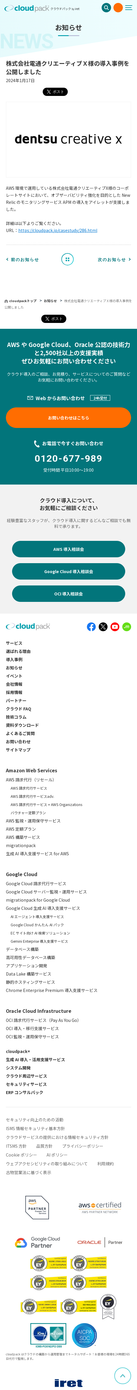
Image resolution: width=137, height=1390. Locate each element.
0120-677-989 (69, 458)
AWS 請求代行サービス (29, 787)
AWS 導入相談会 (68, 549)
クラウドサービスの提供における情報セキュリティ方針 (57, 1137)
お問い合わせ (118, 7)
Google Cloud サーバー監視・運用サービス (46, 892)
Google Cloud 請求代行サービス (36, 883)
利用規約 (105, 1163)
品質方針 (44, 1146)
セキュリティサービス (26, 1084)
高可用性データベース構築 (30, 957)
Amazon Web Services (31, 770)
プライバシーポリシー (82, 1146)
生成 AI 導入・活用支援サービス (35, 1059)
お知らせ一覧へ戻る (69, 259)
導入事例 (14, 659)
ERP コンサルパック (24, 1092)
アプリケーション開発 (26, 966)
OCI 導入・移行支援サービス (32, 1028)
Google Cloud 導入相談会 (68, 571)
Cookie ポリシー (21, 1155)
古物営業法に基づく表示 (28, 1172)
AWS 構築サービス (23, 837)
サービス (14, 643)
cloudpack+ (18, 1051)
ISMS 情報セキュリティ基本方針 (35, 1128)
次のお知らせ (112, 259)
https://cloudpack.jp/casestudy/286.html (57, 230)
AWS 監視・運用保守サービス (33, 821)
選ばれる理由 (18, 651)
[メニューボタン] (131, 7)
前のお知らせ (25, 259)
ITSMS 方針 (16, 1146)
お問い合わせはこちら (68, 418)
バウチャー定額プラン (28, 812)
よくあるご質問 (20, 733)
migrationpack (21, 845)
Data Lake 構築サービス (28, 974)
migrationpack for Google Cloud (38, 900)
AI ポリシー (57, 1155)
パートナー (16, 700)
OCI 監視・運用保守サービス (32, 1036)
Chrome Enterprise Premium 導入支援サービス (52, 990)
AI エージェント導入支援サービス (37, 916)
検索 (106, 7)
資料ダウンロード (22, 725)
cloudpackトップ (23, 300)
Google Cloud (21, 874)
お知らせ (51, 300)
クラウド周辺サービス (26, 1076)
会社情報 (14, 684)
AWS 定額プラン (21, 829)
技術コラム (16, 717)
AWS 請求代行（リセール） (31, 780)
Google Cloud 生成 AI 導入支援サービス (43, 908)
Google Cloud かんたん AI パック (37, 924)
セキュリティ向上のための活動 (34, 1120)
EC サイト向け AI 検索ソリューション (40, 932)
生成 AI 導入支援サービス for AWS (37, 853)
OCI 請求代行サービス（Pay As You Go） (43, 1020)
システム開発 (18, 1068)
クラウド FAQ (18, 709)
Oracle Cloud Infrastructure (38, 1010)
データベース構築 (22, 949)
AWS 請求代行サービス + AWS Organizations (46, 804)
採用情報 (14, 692)
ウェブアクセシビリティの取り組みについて (47, 1163)
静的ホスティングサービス (30, 982)
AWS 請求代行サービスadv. (32, 796)
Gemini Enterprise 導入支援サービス (39, 941)
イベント (14, 676)
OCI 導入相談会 (68, 594)
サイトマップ (18, 750)
